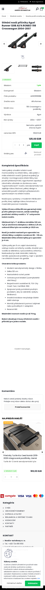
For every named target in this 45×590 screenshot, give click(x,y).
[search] (37, 9)
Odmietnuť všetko (14, 583)
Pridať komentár (22, 407)
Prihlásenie (24, 2)
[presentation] (4, 43)
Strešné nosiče (16, 16)
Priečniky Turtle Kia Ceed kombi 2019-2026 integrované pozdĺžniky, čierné (20, 457)
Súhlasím (33, 583)
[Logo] (22, 9)
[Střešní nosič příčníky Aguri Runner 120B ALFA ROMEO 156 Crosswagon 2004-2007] (22, 41)
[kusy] (19, 145)
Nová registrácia (37, 2)
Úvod (4, 16)
